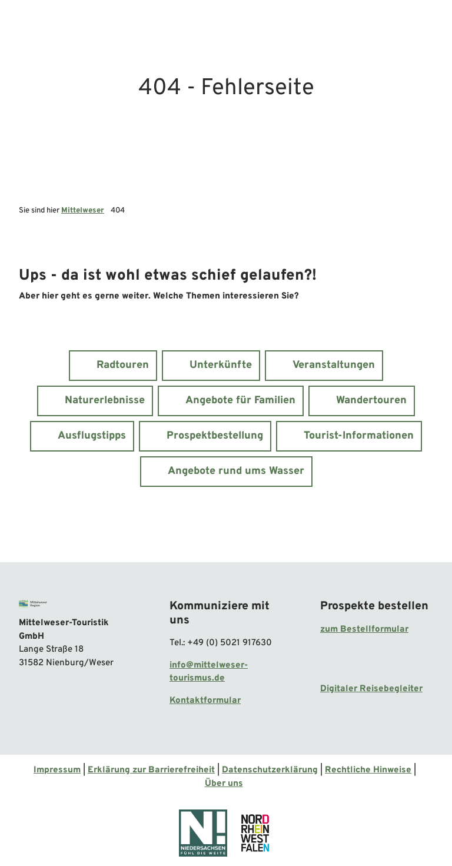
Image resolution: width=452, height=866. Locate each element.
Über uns (224, 783)
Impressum (57, 770)
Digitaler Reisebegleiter (371, 689)
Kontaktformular (205, 700)
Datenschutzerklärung (270, 770)
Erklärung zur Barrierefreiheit (151, 770)
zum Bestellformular (364, 629)
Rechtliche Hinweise (368, 770)
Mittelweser (82, 210)
